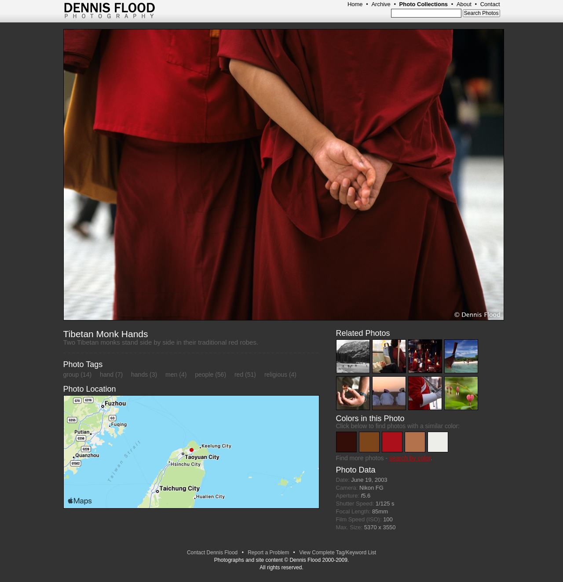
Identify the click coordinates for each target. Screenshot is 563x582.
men (171, 374)
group (71, 374)
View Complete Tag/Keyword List (337, 552)
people (204, 374)
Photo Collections (423, 4)
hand (106, 374)
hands (139, 374)
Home (355, 4)
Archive (380, 4)
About (464, 4)
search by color (410, 458)
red (238, 374)
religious (275, 374)
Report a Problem (268, 552)
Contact (490, 4)
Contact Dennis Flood (212, 552)
